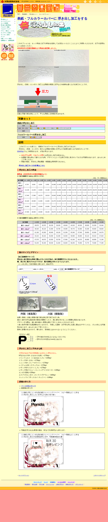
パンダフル (34, 125)
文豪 (33, 137)
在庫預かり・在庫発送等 (7, 40)
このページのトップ (99, 475)
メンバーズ (71, 482)
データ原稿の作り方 (28, 386)
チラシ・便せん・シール (7, 31)
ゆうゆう (41, 128)
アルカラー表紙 (5, 27)
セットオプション (6, 21)
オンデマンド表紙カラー (50, 128)
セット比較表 (4, 23)
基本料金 (20, 151)
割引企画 (34, 484)
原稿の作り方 (69, 484)
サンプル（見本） (6, 34)
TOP (18, 14)
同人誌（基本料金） (6, 25)
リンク (46, 482)
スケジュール (50, 484)
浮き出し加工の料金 (27, 170)
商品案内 (24, 14)
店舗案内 (52, 482)
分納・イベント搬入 (6, 38)
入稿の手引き (60, 484)
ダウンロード (79, 484)
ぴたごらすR (34, 128)
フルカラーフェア (6, 29)
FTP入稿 (41, 484)
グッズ (2, 36)
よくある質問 (62, 482)
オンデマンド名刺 (6, 33)
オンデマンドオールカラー (64, 128)
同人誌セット (4, 19)
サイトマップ (38, 482)
